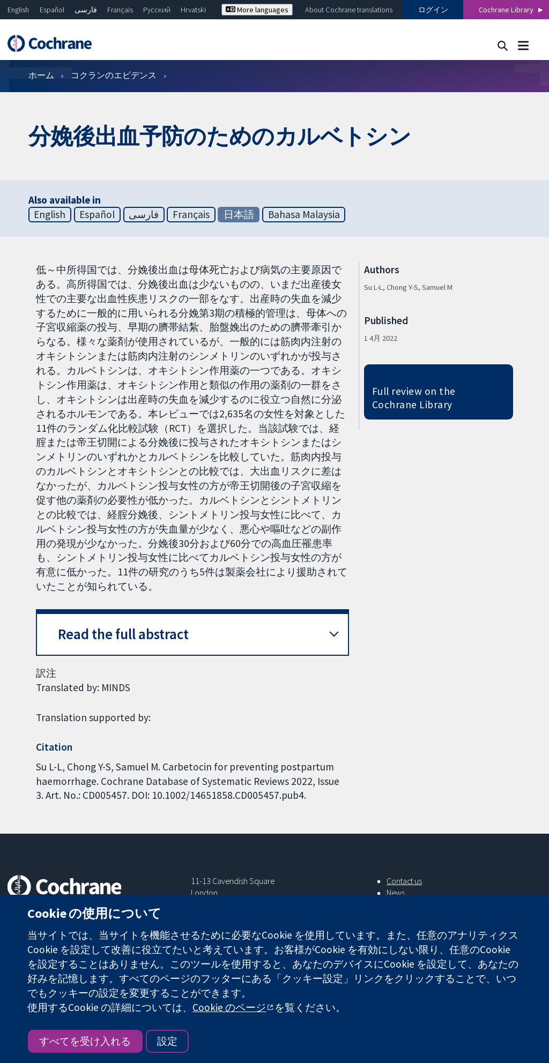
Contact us (404, 880)
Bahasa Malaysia (304, 214)
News (396, 892)
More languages (257, 9)
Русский (156, 9)
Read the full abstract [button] (123, 634)
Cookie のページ (229, 1007)
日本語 (239, 214)
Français (120, 9)
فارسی (86, 9)
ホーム (41, 75)
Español (52, 9)
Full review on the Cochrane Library (414, 398)
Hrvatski (193, 9)
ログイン (433, 9)
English (18, 9)
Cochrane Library (506, 9)
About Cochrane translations (348, 9)
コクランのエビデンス (114, 75)
